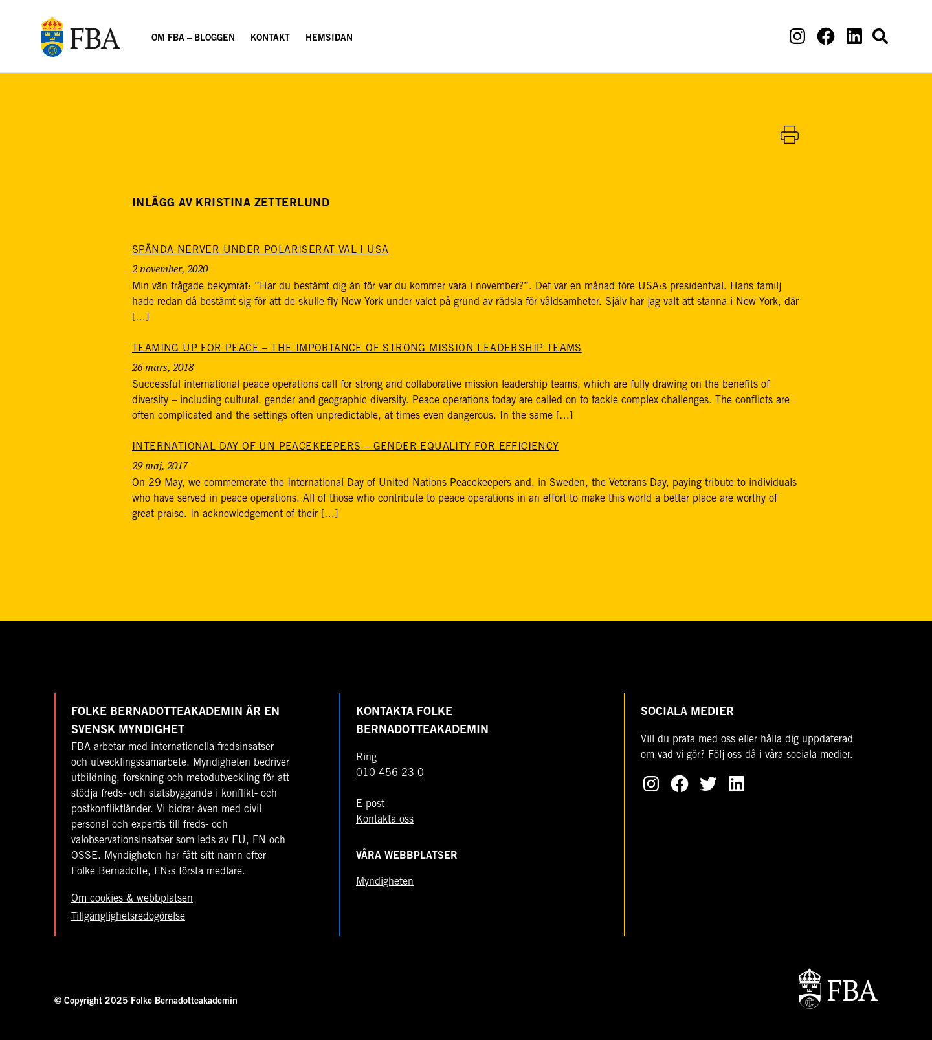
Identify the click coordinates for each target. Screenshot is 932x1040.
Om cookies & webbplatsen (132, 899)
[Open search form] (880, 36)
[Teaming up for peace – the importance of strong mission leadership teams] (357, 348)
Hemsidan (329, 38)
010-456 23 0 (390, 773)
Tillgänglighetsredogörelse (128, 917)
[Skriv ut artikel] (789, 134)
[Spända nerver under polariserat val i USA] (260, 250)
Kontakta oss (385, 820)
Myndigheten (385, 882)
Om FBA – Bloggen (193, 38)
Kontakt (270, 38)
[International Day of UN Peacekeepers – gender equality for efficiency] (345, 447)
